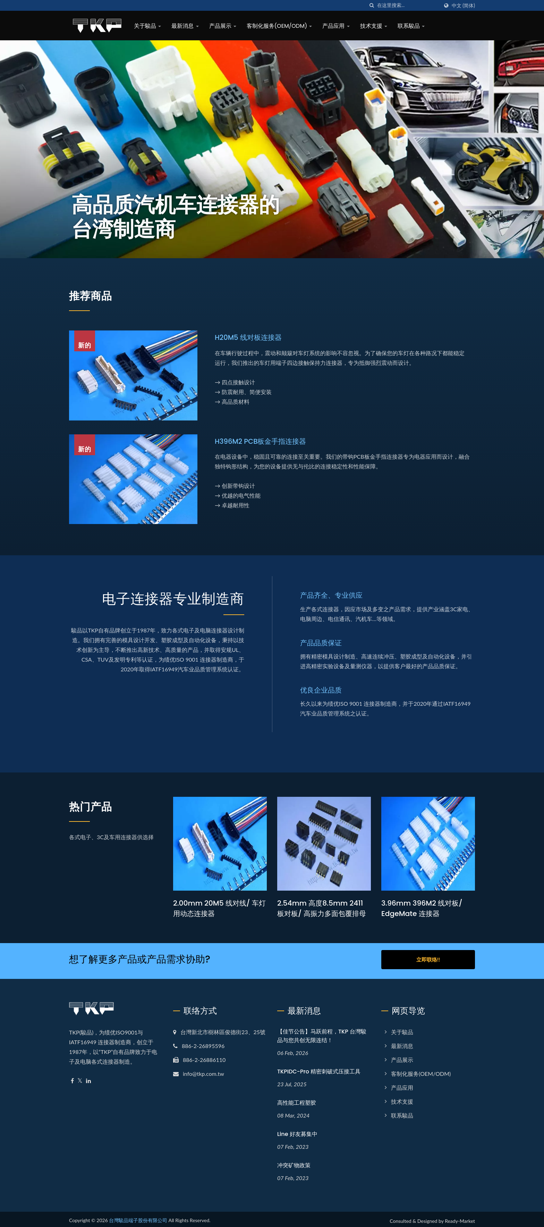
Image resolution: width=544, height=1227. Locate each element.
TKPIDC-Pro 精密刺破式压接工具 (318, 1069)
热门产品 (97, 805)
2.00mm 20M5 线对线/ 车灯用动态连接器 (217, 908)
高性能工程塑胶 (296, 1100)
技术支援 (373, 26)
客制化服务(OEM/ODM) (279, 26)
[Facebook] (72, 1078)
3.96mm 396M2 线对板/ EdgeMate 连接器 (423, 908)
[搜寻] (372, 5)
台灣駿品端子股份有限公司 (138, 1217)
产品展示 (222, 26)
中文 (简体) (463, 5)
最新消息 (184, 26)
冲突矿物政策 (294, 1163)
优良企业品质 (322, 690)
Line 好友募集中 (297, 1131)
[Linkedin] (88, 1078)
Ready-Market (460, 1218)
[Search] (408, 5)
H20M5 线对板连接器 (250, 337)
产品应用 (335, 26)
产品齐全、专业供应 (333, 595)
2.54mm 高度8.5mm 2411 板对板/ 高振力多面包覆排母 (323, 908)
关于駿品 (147, 26)
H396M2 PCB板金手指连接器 (263, 441)
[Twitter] (80, 1078)
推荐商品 (97, 294)
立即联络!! (428, 959)
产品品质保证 (322, 642)
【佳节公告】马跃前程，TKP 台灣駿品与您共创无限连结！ (321, 1033)
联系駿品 (411, 26)
